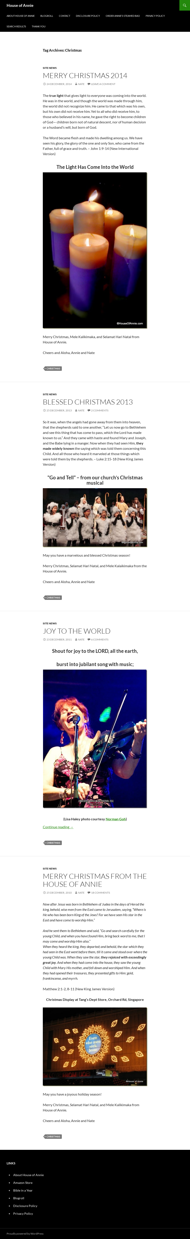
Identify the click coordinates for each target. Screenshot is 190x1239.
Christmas (53, 368)
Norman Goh (116, 819)
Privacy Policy (155, 15)
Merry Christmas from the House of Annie (95, 880)
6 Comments (99, 639)
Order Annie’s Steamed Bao (123, 15)
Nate (81, 84)
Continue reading (58, 827)
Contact (64, 15)
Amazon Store (22, 1182)
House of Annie (20, 5)
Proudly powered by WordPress (25, 1233)
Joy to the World (77, 630)
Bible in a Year (23, 1190)
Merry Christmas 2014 (85, 75)
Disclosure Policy (88, 15)
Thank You (38, 26)
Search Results (16, 26)
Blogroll (46, 15)
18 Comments (100, 892)
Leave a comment (103, 84)
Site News (50, 68)
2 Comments (99, 410)
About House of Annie (21, 15)
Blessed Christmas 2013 (88, 401)
